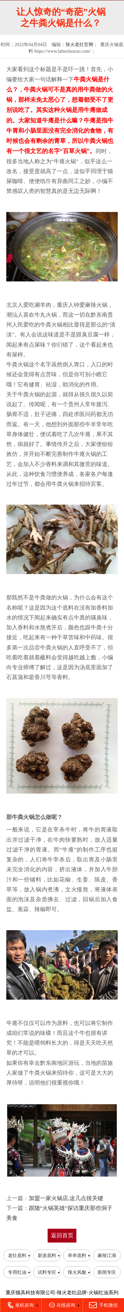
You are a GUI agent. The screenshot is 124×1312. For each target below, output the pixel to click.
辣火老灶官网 (79, 44)
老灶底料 (17, 1255)
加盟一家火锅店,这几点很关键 (66, 1198)
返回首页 (62, 1235)
